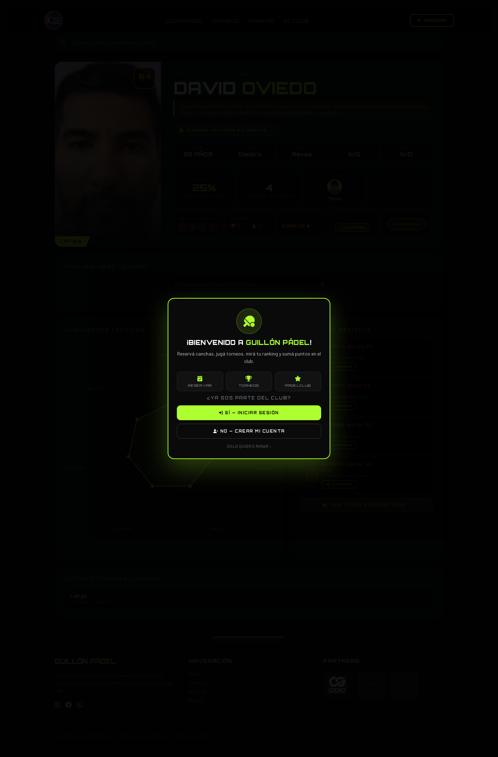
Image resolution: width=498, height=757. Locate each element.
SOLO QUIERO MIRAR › (249, 446)
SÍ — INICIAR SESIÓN (249, 412)
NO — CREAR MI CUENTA (249, 431)
